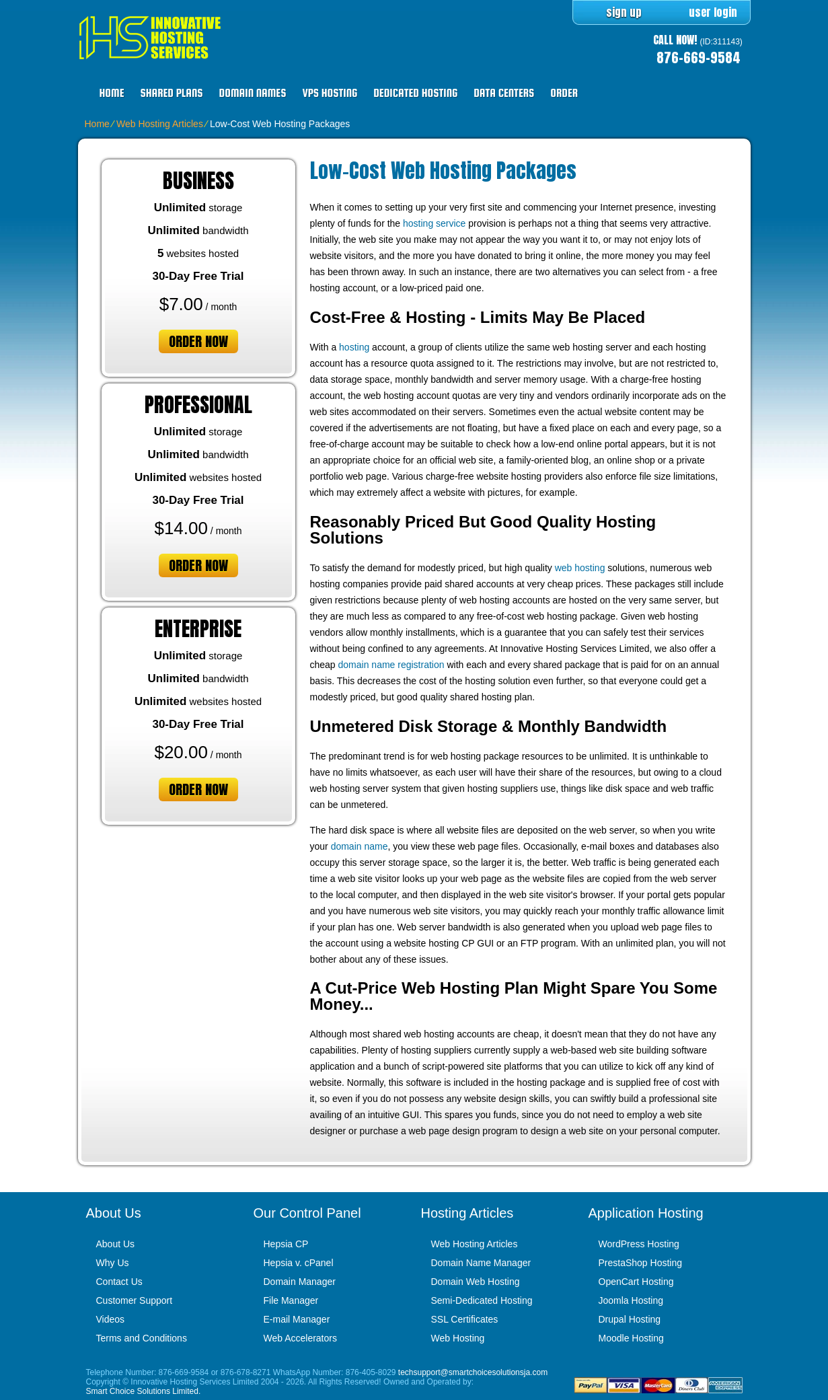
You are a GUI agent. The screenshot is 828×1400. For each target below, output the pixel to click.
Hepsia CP (286, 1244)
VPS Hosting (329, 93)
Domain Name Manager (481, 1262)
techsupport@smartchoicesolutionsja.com (473, 1372)
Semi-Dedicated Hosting (482, 1300)
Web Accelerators (300, 1338)
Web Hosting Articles (159, 123)
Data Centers (504, 93)
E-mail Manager (297, 1319)
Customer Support (134, 1300)
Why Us (112, 1262)
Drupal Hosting (630, 1319)
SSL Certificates (464, 1319)
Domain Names (253, 93)
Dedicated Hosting (415, 93)
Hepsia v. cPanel (299, 1262)
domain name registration (391, 664)
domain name (359, 846)
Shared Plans (171, 93)
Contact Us (119, 1281)
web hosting (580, 567)
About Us (115, 1244)
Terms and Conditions (141, 1338)
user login (713, 12)
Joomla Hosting (631, 1300)
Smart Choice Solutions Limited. (143, 1391)
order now (198, 341)
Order (564, 93)
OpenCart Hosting (636, 1281)
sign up (624, 12)
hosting (354, 347)
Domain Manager (300, 1281)
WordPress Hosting (639, 1244)
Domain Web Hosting (475, 1281)
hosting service (434, 223)
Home (112, 93)
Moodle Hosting (631, 1338)
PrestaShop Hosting (641, 1262)
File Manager (291, 1300)
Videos (110, 1319)
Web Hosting (458, 1338)
